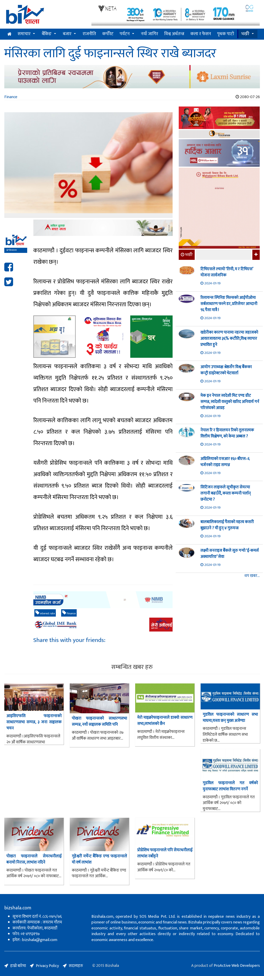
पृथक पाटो (225, 34)
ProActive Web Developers (237, 965)
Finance (10, 96)
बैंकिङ (47, 34)
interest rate (45, 613)
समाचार (24, 34)
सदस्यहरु (76, 965)
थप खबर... (252, 576)
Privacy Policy (47, 965)
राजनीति (89, 34)
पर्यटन (125, 34)
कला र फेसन (200, 34)
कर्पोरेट (107, 34)
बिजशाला (11, 250)
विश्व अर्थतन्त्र (174, 34)
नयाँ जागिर (149, 34)
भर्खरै (245, 34)
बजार (67, 34)
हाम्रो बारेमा (18, 965)
